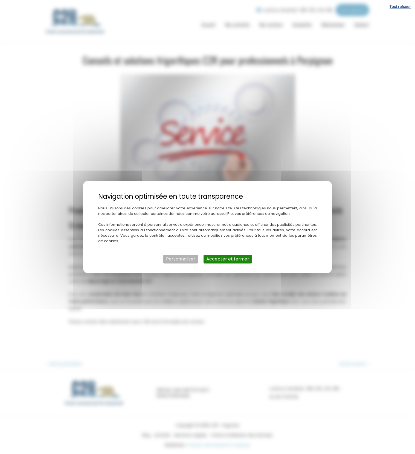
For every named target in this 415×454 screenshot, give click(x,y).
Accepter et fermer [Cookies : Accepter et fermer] (227, 259)
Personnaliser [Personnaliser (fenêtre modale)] (180, 259)
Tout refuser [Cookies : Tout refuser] (400, 6)
